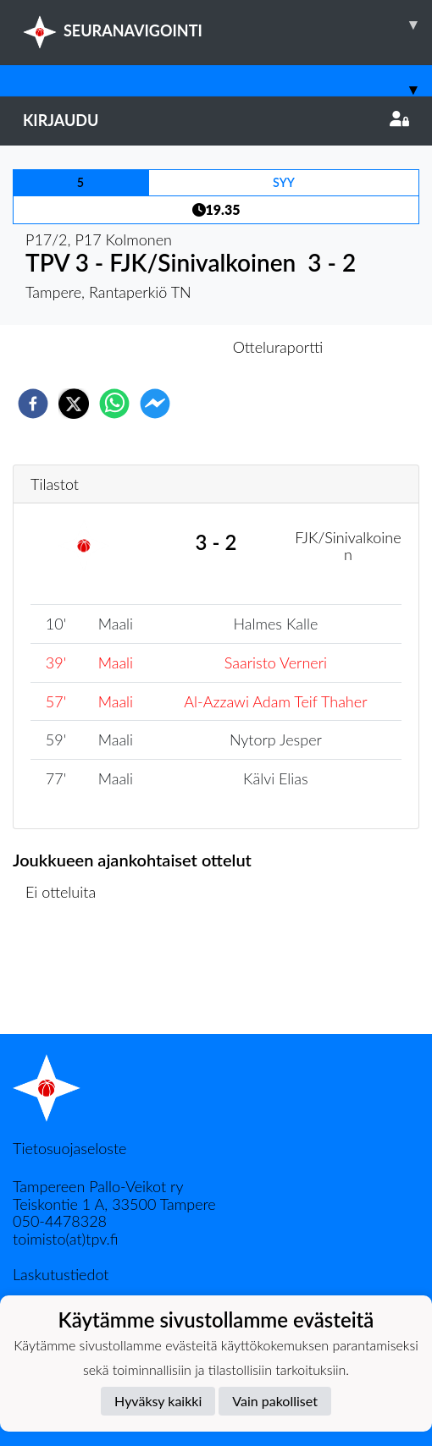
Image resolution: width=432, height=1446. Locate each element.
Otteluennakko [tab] (157, 347)
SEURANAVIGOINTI (227, 24)
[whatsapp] (114, 403)
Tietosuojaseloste (69, 1148)
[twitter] (73, 403)
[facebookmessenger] (155, 403)
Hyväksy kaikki (158, 1401)
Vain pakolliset (275, 1401)
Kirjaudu (216, 120)
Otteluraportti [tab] (278, 347)
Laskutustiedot (60, 1274)
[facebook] (33, 403)
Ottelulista (67, 977)
